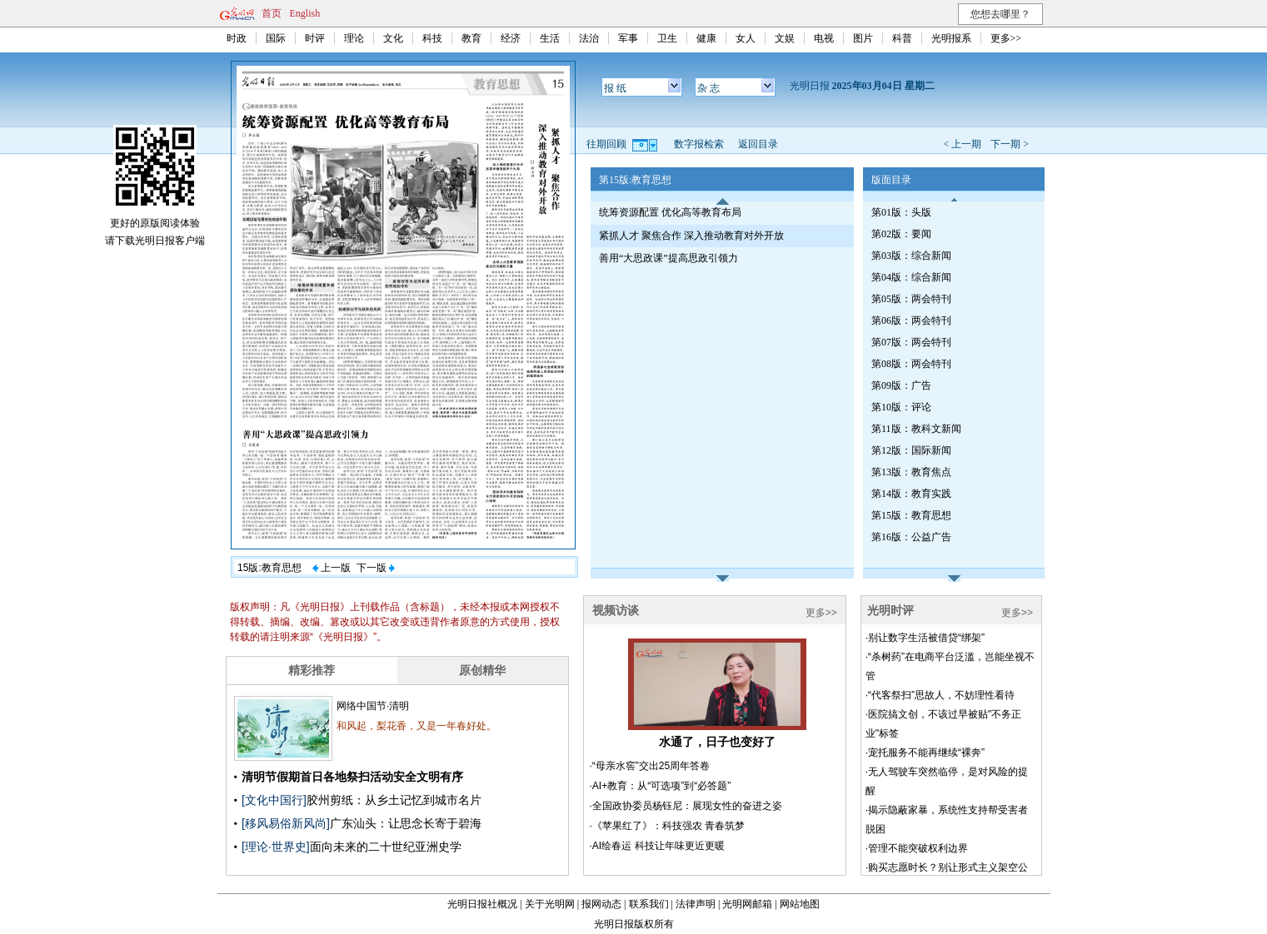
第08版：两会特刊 (911, 364)
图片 (863, 38)
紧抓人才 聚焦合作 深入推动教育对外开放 (691, 235)
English (305, 13)
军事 (628, 38)
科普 (902, 38)
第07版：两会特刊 (911, 342)
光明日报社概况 (482, 904)
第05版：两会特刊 (911, 299)
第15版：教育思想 (911, 515)
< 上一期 (962, 144)
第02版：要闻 (901, 234)
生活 (550, 38)
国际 (276, 38)
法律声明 (696, 904)
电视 (824, 38)
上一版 (331, 568)
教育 (471, 38)
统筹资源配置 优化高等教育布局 (670, 212)
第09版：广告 (901, 385)
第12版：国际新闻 (911, 450)
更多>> (1006, 38)
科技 (432, 38)
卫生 (667, 38)
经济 (511, 38)
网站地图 (800, 904)
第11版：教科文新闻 (916, 429)
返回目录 (758, 144)
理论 (354, 38)
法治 (589, 38)
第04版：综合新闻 (911, 277)
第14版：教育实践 (911, 493)
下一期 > (1009, 144)
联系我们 (649, 904)
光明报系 (951, 38)
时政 (237, 38)
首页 (272, 13)
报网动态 (601, 904)
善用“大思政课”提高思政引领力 (668, 258)
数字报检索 (699, 144)
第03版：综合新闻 (911, 255)
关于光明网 (550, 904)
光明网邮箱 (747, 904)
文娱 (785, 38)
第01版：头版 (901, 212)
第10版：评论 (901, 407)
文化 (393, 38)
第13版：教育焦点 (911, 472)
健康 (706, 38)
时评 (315, 38)
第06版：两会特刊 (911, 320)
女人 (746, 38)
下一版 (376, 568)
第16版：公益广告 (911, 537)
